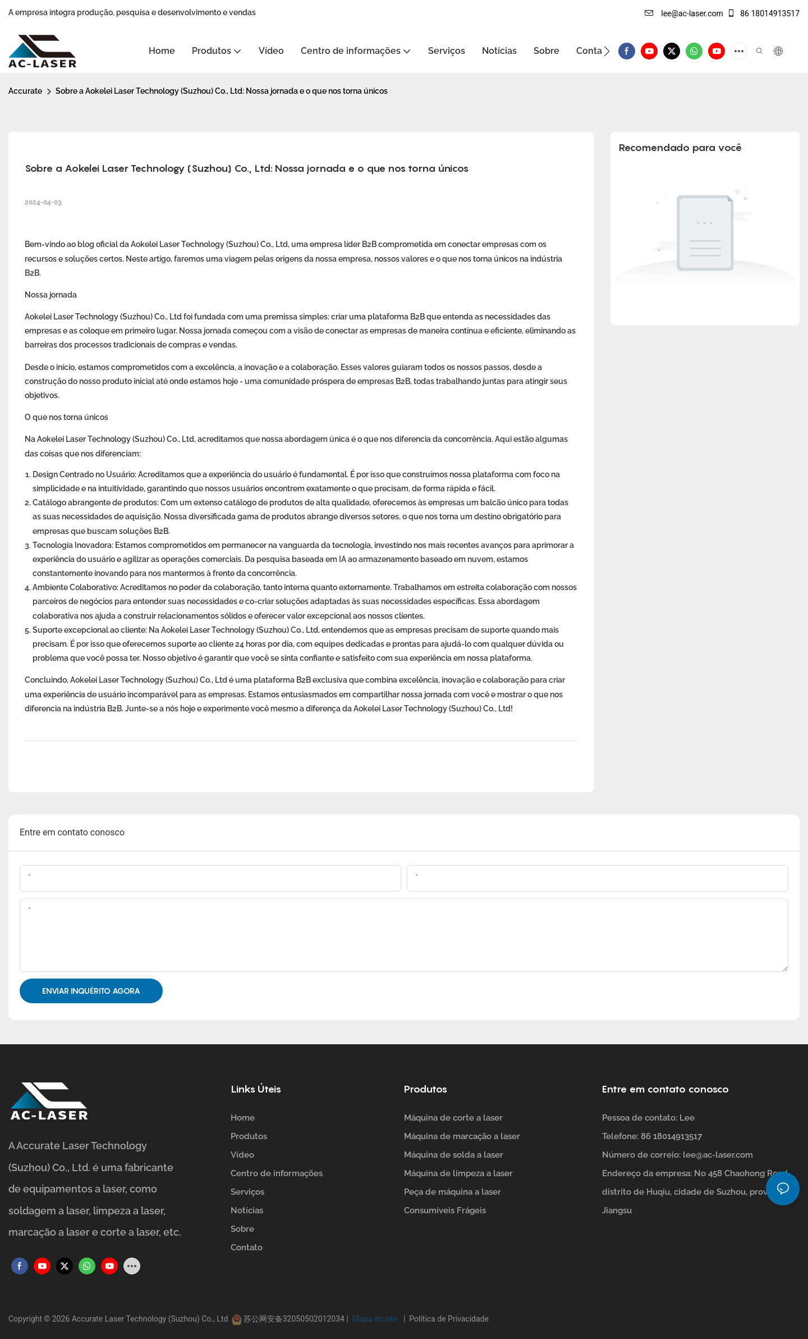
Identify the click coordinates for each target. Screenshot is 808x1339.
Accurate (25, 90)
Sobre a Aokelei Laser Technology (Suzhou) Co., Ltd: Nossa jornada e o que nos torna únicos (222, 90)
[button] (607, 51)
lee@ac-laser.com (684, 13)
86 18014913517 (763, 13)
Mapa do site (375, 1318)
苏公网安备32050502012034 (293, 1318)
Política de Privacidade (447, 1318)
